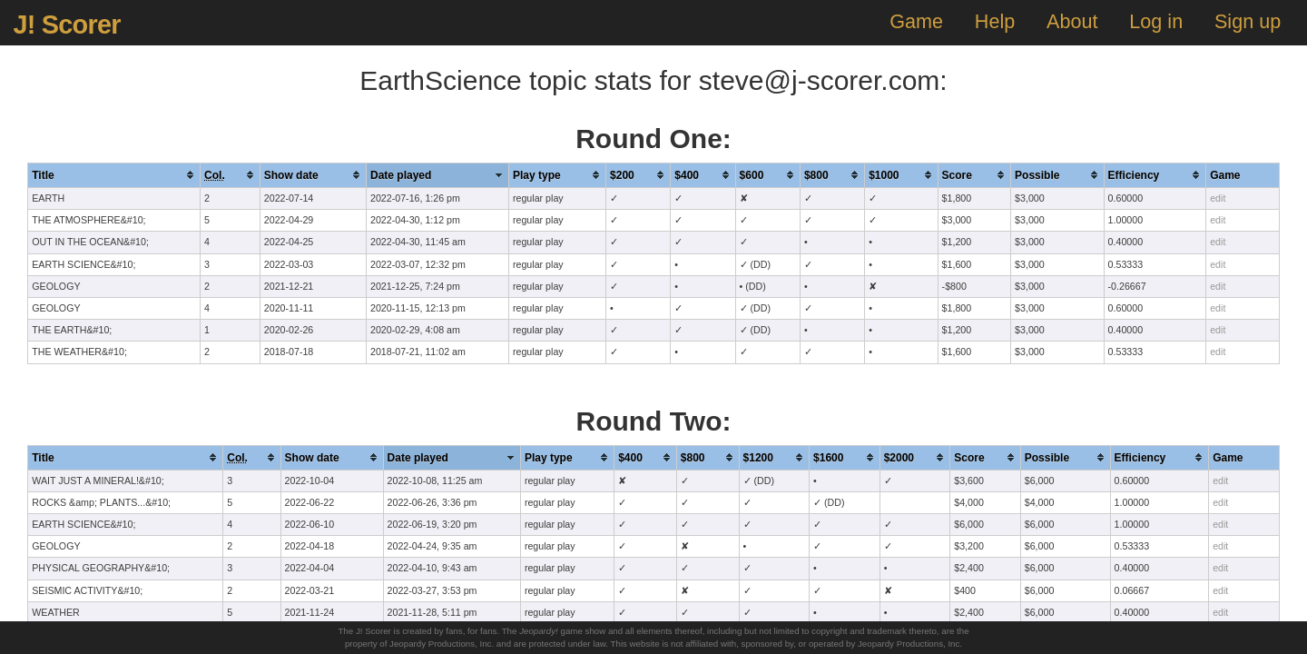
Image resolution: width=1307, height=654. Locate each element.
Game (916, 21)
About (1072, 21)
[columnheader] (114, 175)
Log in (1156, 21)
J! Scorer (66, 24)
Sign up (1247, 21)
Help (995, 21)
